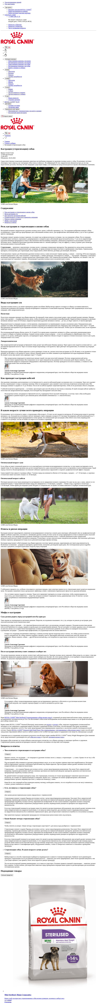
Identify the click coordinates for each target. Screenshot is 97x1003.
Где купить (8, 7)
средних (55, 724)
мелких (49, 724)
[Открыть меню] (7, 116)
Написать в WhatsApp (15, 26)
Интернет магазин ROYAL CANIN (20, 9)
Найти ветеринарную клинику (18, 11)
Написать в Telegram (15, 24)
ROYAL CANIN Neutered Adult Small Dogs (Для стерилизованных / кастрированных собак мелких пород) (46, 730)
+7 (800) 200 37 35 (14, 16)
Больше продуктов (7, 875)
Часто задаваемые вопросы (17, 28)
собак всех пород (35, 737)
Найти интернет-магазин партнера (19, 13)
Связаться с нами (10, 15)
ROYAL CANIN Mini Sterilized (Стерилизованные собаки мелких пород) (28, 717)
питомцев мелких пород (56, 737)
